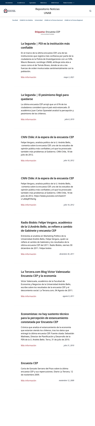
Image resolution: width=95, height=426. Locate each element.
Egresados (32, 3)
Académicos (21, 3)
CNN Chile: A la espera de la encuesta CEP (46, 137)
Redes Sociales (68, 3)
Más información (29, 77)
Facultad (15, 20)
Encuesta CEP (29, 363)
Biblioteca (43, 3)
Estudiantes (9, 3)
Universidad (38, 20)
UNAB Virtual (55, 3)
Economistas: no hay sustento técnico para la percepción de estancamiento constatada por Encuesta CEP (47, 318)
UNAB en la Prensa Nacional (53, 20)
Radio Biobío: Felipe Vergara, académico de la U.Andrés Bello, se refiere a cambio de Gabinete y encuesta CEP (46, 226)
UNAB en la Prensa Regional (73, 20)
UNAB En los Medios (26, 20)
